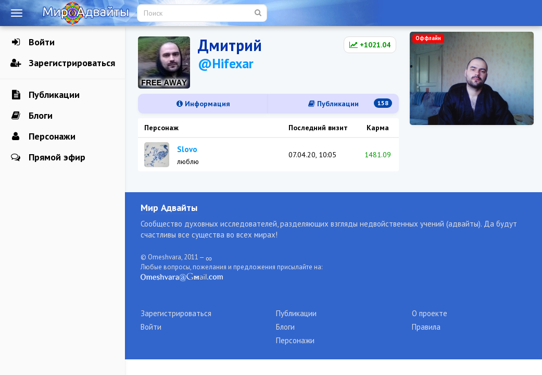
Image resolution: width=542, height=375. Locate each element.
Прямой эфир (47, 157)
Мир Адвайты (169, 208)
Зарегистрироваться (62, 63)
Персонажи (42, 136)
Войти (32, 42)
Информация (203, 103)
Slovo (187, 149)
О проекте (429, 313)
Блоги (31, 115)
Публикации (45, 94)
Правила (426, 327)
